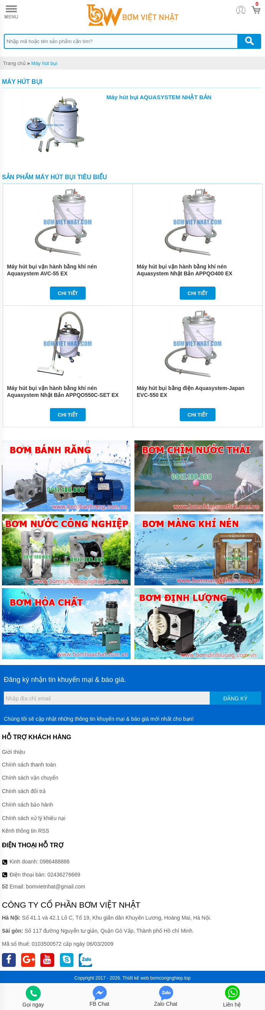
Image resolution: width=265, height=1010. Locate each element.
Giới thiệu (13, 752)
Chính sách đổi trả (24, 791)
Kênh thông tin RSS (25, 831)
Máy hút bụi (44, 63)
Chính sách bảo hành (27, 805)
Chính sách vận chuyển (30, 778)
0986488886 (55, 861)
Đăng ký (235, 698)
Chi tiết (68, 293)
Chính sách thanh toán (29, 765)
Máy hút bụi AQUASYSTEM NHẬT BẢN (158, 97)
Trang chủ (14, 63)
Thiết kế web (136, 978)
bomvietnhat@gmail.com (55, 886)
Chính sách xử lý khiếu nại (33, 818)
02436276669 (63, 875)
